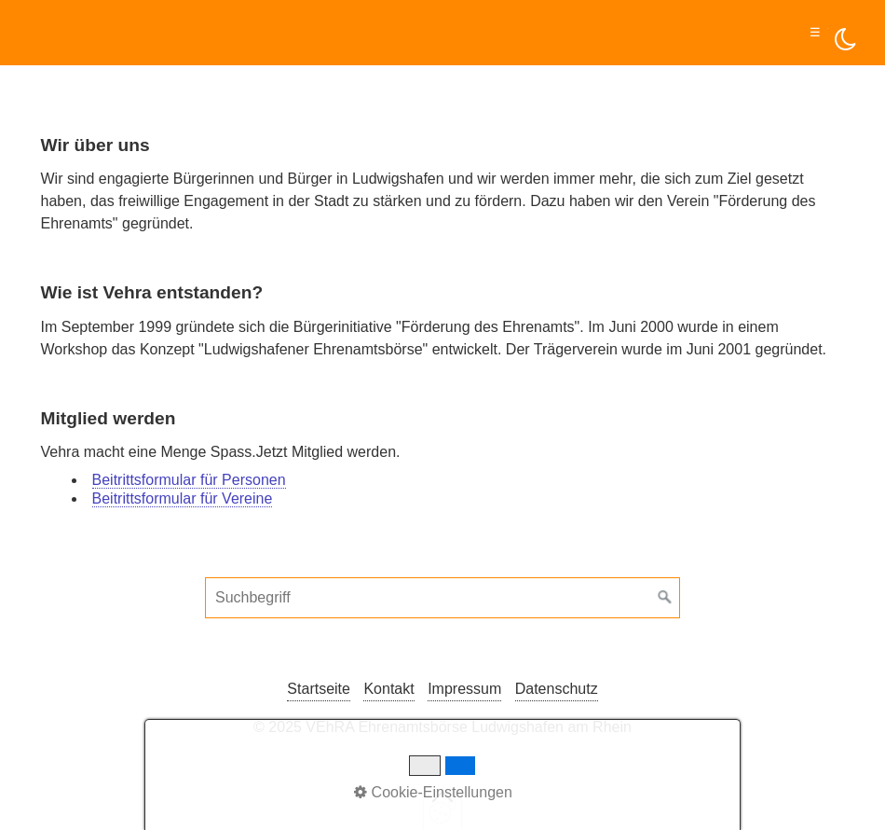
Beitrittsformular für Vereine (182, 498)
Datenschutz (556, 689)
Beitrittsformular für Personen (189, 480)
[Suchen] (665, 597)
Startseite (318, 689)
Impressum (464, 689)
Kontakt (388, 689)
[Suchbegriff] (442, 597)
